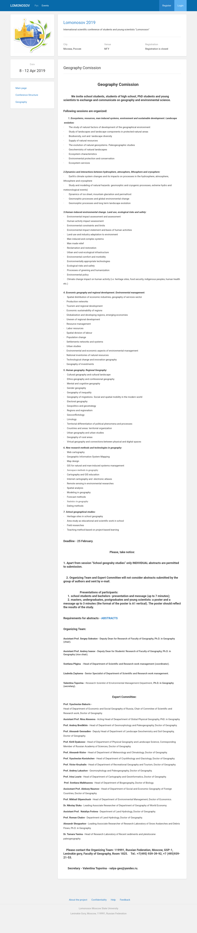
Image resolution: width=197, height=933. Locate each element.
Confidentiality (99, 899)
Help (113, 899)
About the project (78, 899)
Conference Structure (26, 95)
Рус (36, 5)
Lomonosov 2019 (79, 22)
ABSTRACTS (109, 618)
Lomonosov (20, 5)
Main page (21, 88)
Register (166, 5)
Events (45, 5)
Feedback (125, 899)
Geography (21, 102)
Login (180, 5)
